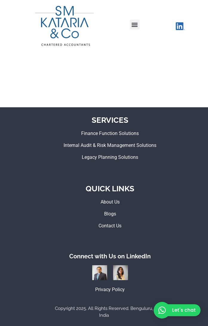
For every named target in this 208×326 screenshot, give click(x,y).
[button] (135, 25)
